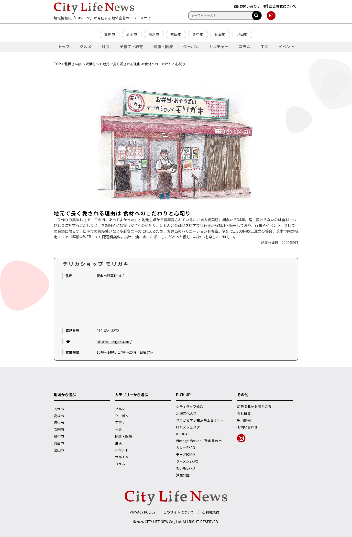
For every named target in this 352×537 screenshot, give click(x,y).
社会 (106, 46)
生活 (264, 46)
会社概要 (244, 413)
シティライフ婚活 (189, 406)
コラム (244, 46)
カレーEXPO (185, 447)
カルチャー (219, 46)
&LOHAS (182, 433)
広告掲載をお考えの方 (254, 406)
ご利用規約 (210, 512)
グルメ (85, 46)
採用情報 (244, 420)
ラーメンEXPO (187, 461)
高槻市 (109, 34)
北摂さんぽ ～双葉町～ (81, 63)
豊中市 (198, 34)
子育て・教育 (131, 46)
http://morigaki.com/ (114, 341)
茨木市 (131, 34)
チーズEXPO (185, 454)
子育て (120, 422)
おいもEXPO (185, 468)
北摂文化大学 (186, 413)
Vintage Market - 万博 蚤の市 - (200, 440)
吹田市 (176, 34)
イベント (286, 46)
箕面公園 (183, 474)
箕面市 (220, 34)
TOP (57, 63)
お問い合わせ (247, 427)
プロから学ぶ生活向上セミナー (200, 420)
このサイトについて (178, 512)
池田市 (242, 34)
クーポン (191, 46)
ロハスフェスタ (188, 427)
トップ (63, 46)
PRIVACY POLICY (142, 512)
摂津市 (154, 34)
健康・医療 (163, 46)
